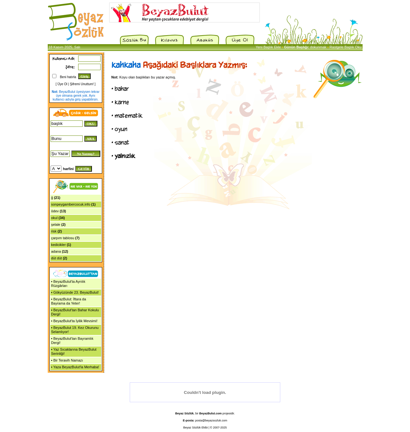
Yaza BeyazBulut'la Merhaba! (76, 367)
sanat (122, 142)
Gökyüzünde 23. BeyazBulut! (76, 292)
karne (122, 102)
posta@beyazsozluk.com (211, 420)
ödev (55, 211)
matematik (129, 115)
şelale (56, 224)
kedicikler (58, 245)
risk (54, 231)
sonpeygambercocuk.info (70, 204)
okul (54, 218)
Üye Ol (62, 84)
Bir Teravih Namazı (68, 360)
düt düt (56, 258)
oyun (121, 129)
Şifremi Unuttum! (82, 84)
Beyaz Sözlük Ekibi (195, 427)
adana (56, 251)
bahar (122, 89)
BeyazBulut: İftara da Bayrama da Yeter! (68, 301)
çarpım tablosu (62, 238)
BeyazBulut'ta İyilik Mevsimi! (75, 321)
